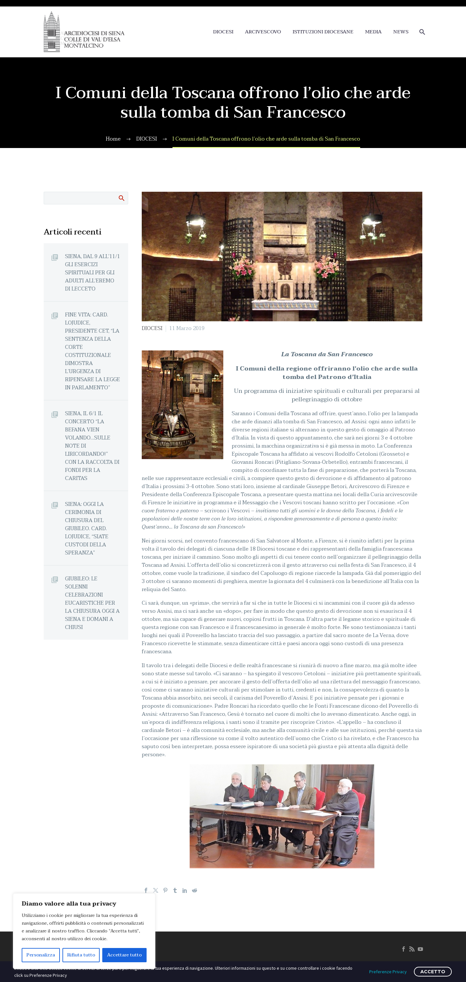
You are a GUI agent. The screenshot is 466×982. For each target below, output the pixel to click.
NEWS (400, 32)
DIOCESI (223, 32)
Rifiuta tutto (81, 955)
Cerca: (121, 198)
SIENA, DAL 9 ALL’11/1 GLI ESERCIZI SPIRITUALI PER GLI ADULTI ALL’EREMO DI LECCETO (92, 272)
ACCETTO (432, 972)
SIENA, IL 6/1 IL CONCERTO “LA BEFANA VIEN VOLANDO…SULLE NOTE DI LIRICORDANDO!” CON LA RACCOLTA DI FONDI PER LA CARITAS (92, 446)
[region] (84, 931)
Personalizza (41, 955)
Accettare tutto (124, 955)
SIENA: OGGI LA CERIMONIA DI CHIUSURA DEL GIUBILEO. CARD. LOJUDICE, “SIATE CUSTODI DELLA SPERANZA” (86, 528)
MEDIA (373, 32)
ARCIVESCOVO (263, 32)
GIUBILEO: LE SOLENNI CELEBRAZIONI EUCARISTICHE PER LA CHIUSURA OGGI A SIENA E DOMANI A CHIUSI (92, 603)
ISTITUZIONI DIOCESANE (323, 32)
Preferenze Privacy (388, 972)
